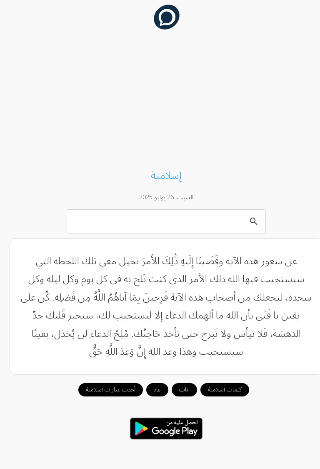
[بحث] (161, 221)
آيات (178, 390)
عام (151, 390)
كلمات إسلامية (218, 390)
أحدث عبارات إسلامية (104, 390)
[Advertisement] (160, 101)
